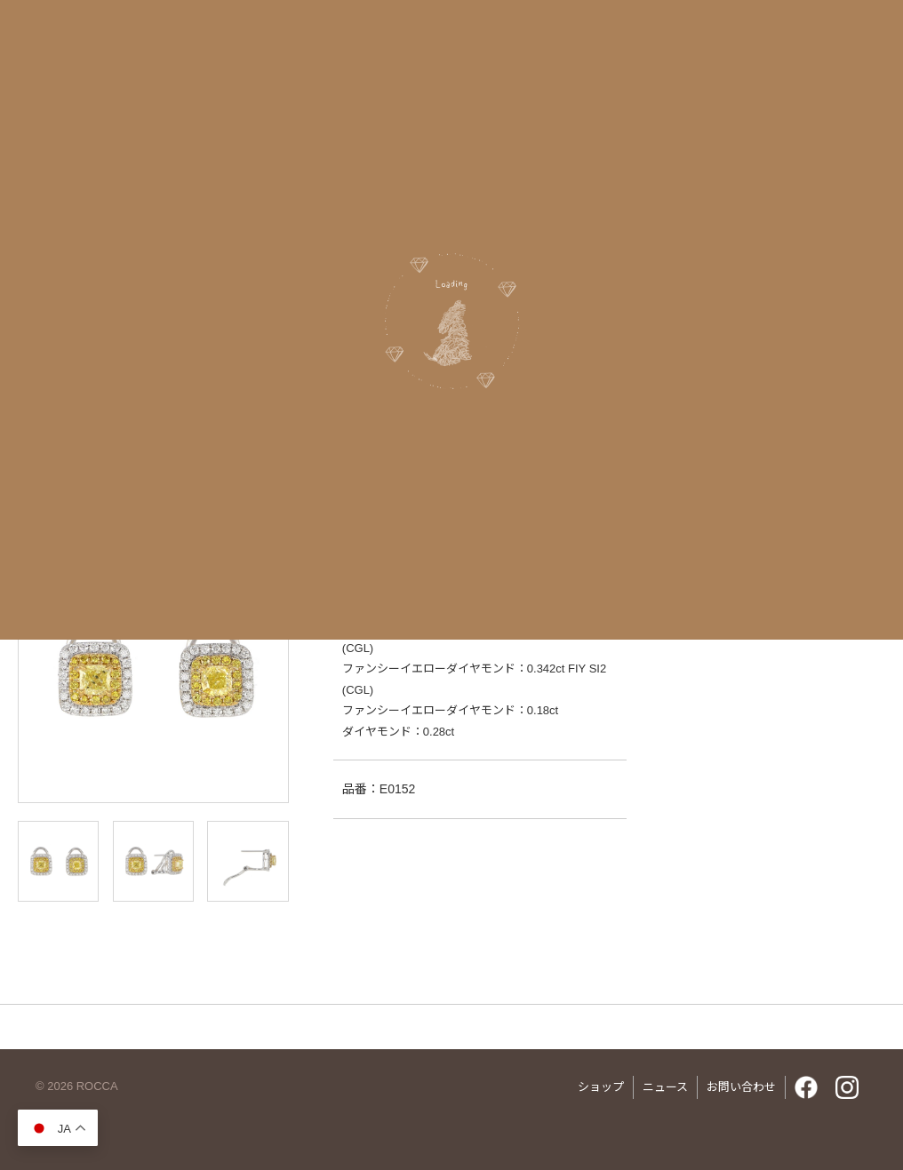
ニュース (665, 1087)
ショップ (601, 1087)
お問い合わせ (741, 1087)
